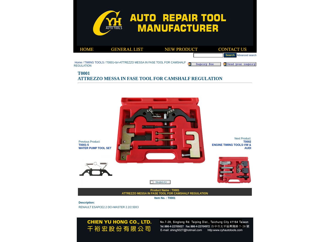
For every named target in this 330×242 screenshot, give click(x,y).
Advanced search (246, 55)
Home (78, 62)
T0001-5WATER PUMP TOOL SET (95, 146)
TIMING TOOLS (94, 62)
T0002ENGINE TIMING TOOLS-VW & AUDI (231, 145)
